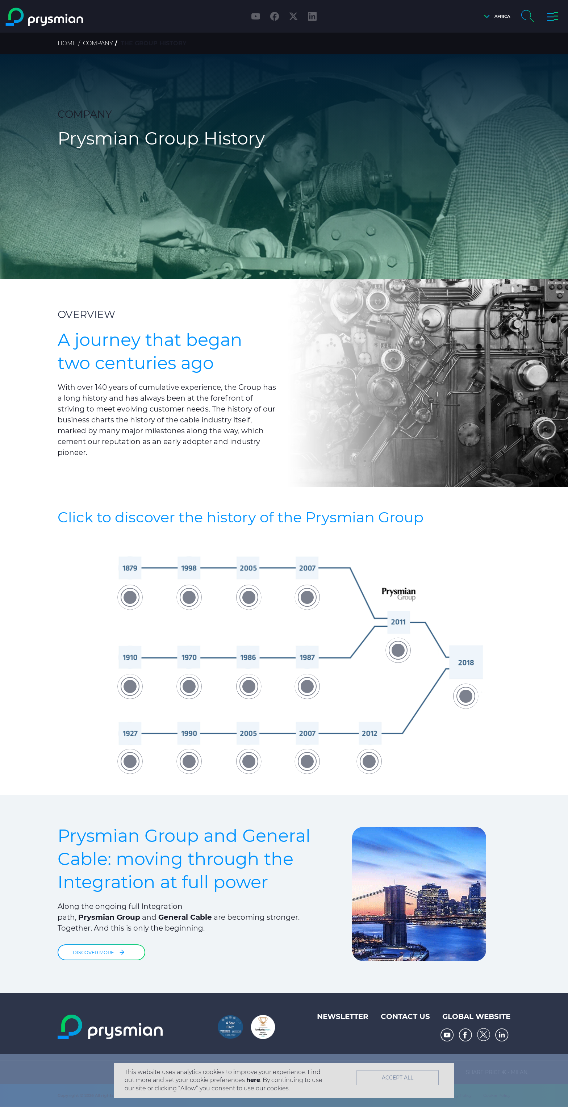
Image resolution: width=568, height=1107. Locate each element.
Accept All (397, 1077)
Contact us (405, 1016)
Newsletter (342, 1016)
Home (67, 43)
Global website (476, 1016)
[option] (284, 660)
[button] (495, 16)
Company (98, 43)
